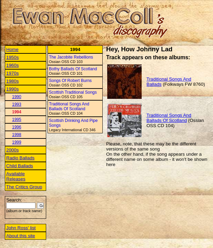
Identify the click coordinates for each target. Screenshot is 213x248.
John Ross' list (21, 227)
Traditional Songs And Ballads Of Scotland (69, 106)
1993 (16, 104)
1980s (12, 81)
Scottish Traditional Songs (73, 92)
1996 (16, 127)
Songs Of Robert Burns (70, 80)
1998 (16, 134)
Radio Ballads (20, 158)
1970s (12, 73)
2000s (12, 150)
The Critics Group (24, 186)
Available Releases (16, 176)
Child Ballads (19, 165)
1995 (16, 119)
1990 (16, 96)
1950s (12, 57)
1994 (16, 112)
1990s (12, 89)
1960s (12, 65)
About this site (20, 235)
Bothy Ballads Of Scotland (73, 68)
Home (12, 49)
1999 (16, 142)
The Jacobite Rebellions (71, 57)
